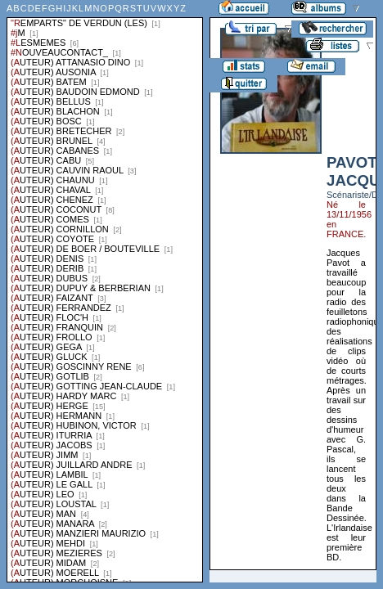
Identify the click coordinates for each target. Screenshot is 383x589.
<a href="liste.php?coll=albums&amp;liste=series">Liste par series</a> (105, 291)
